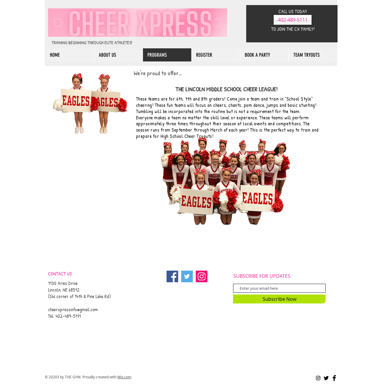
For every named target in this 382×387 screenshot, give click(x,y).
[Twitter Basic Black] (326, 378)
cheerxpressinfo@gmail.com (73, 309)
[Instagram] (201, 276)
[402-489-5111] (293, 20)
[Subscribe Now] (279, 299)
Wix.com (124, 376)
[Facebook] (172, 276)
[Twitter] (187, 276)
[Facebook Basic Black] (334, 378)
